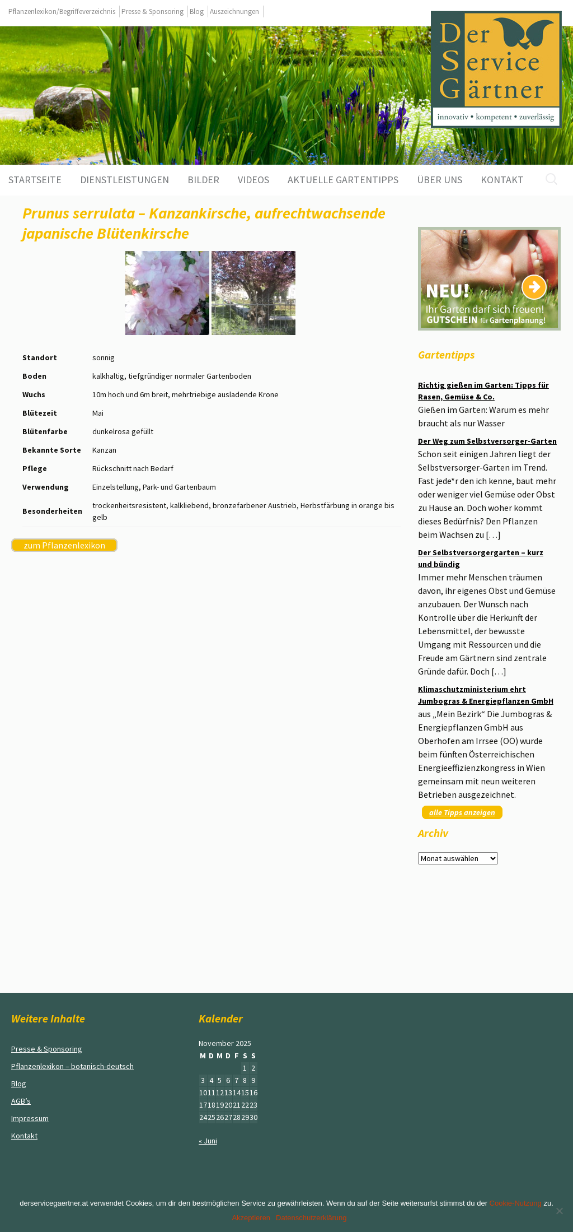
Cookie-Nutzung (516, 1203)
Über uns (439, 179)
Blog (197, 11)
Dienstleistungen (124, 179)
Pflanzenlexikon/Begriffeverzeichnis (61, 11)
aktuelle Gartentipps (343, 179)
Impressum (30, 1118)
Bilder (203, 179)
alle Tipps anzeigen (462, 812)
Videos (253, 179)
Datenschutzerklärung (311, 1218)
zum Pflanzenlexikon (64, 545)
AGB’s (21, 1101)
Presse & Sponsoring (152, 11)
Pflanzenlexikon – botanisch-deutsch (72, 1066)
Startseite (35, 179)
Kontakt (502, 179)
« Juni (208, 1141)
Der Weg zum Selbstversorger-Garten (487, 441)
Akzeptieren (251, 1218)
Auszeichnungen (234, 11)
